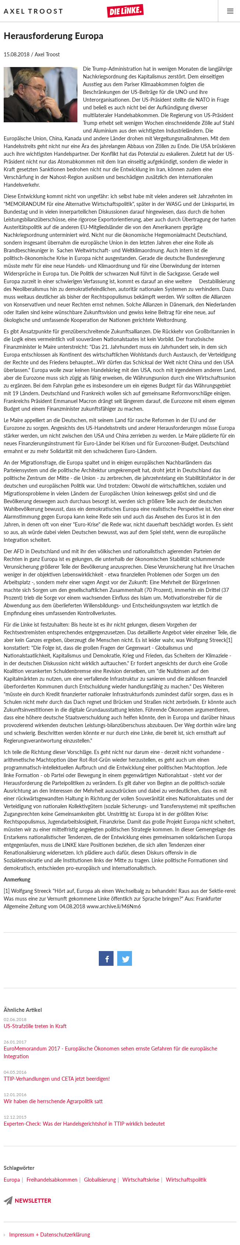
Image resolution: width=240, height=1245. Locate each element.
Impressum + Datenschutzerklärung (49, 1234)
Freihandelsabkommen (52, 1179)
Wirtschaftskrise (140, 1179)
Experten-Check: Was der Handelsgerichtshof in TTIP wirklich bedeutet (84, 1123)
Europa (12, 1179)
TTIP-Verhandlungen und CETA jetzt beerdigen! (57, 1079)
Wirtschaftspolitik (186, 1179)
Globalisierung (100, 1179)
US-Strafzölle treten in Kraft (35, 1026)
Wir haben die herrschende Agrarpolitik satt (53, 1101)
